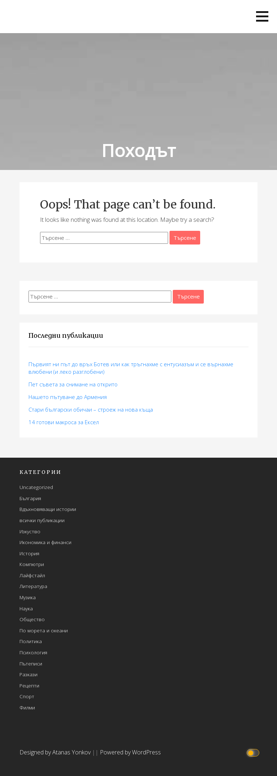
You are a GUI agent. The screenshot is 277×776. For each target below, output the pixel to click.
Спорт (26, 696)
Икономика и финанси (45, 542)
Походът (138, 150)
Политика (30, 641)
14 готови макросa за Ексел (63, 422)
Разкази (28, 674)
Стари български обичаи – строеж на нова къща (90, 409)
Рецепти (29, 685)
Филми (27, 707)
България (30, 498)
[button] (262, 16)
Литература (33, 586)
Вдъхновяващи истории (47, 509)
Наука (26, 608)
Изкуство (29, 531)
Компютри (31, 564)
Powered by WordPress (130, 752)
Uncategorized (36, 487)
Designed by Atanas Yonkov (55, 752)
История (29, 553)
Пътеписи (30, 663)
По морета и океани (43, 630)
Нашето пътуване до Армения (67, 396)
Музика (27, 597)
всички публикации (42, 520)
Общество (32, 619)
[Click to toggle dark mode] (254, 752)
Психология (33, 652)
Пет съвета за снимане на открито (73, 384)
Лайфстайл (32, 575)
